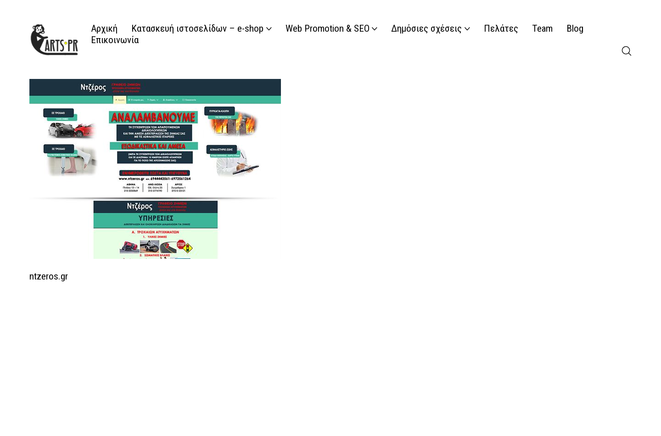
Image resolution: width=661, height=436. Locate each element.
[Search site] (627, 51)
